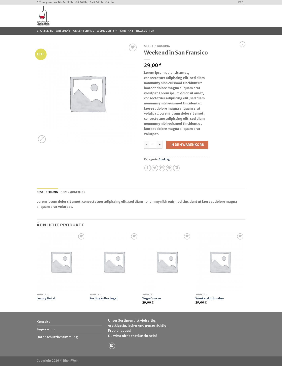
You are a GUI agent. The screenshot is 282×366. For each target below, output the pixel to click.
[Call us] (243, 2)
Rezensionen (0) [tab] (73, 192)
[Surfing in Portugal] (114, 261)
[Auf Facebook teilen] (147, 168)
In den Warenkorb (187, 145)
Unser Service (83, 30)
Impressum (46, 329)
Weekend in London (209, 298)
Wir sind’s (63, 30)
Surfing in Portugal (103, 298)
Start (148, 46)
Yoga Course (151, 298)
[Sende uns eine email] (239, 2)
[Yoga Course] (167, 261)
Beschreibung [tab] (47, 192)
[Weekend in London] (220, 261)
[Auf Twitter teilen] (155, 168)
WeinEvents (107, 30)
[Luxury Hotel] (61, 261)
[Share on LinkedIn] (176, 168)
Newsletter (145, 30)
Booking (163, 46)
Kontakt (126, 30)
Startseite (45, 30)
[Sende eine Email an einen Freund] (162, 168)
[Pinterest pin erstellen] (169, 168)
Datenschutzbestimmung (57, 337)
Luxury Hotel (46, 298)
